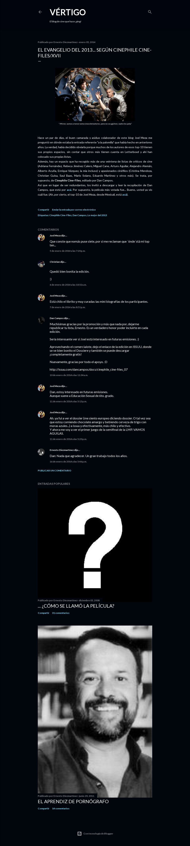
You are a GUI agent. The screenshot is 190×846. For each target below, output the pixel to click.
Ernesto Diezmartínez (62, 449)
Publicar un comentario (54, 470)
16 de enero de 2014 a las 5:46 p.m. (68, 461)
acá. (69, 189)
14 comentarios (60, 808)
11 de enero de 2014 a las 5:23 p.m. (68, 439)
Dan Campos (79, 215)
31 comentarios (60, 612)
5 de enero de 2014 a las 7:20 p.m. (67, 250)
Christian (55, 261)
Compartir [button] (43, 209)
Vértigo (68, 12)
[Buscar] (149, 11)
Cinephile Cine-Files (60, 215)
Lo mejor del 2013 (97, 215)
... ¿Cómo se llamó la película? (76, 606)
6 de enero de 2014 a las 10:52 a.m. (68, 284)
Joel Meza (55, 235)
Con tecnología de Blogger (95, 833)
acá (124, 194)
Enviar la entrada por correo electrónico (74, 209)
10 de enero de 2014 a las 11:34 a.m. (69, 375)
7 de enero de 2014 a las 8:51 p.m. (67, 307)
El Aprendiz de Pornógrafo (73, 801)
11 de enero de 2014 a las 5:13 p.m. (68, 401)
